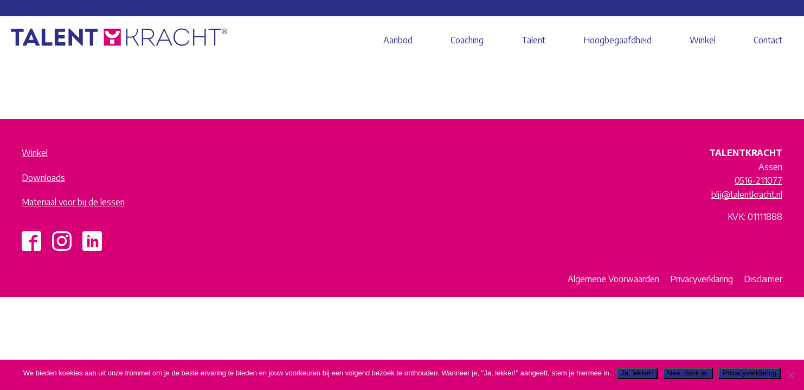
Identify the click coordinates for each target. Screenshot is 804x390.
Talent (533, 40)
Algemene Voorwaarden (613, 279)
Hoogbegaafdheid (617, 40)
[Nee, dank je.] (790, 374)
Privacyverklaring (701, 279)
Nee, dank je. (688, 373)
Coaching (467, 40)
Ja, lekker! (637, 373)
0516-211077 (758, 180)
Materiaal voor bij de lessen (73, 202)
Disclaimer (763, 279)
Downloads (43, 177)
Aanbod (398, 40)
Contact (768, 40)
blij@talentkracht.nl (746, 194)
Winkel (703, 40)
